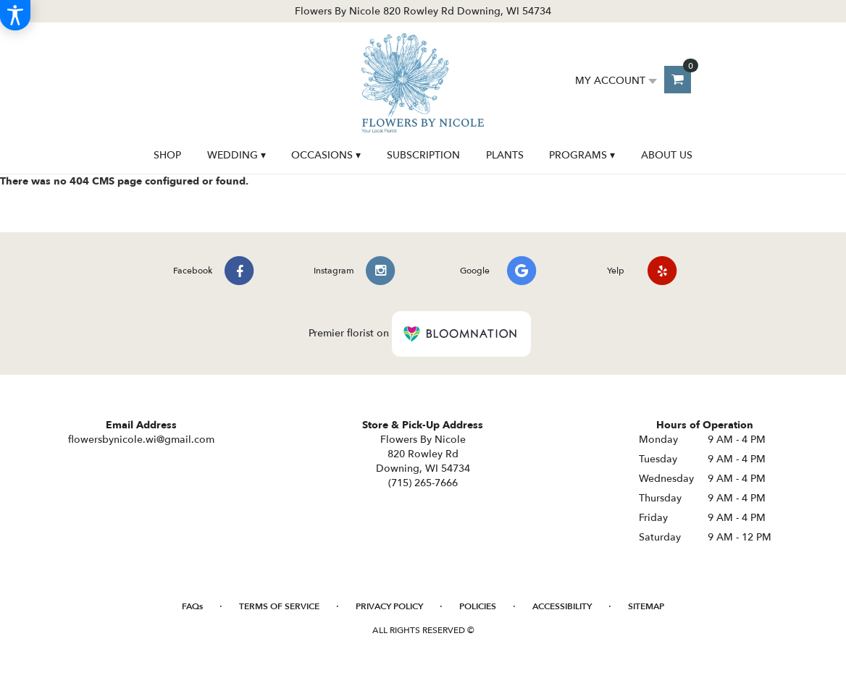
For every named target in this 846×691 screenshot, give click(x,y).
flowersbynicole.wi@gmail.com (141, 439)
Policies (477, 606)
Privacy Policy (389, 606)
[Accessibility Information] (15, 15)
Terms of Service (279, 606)
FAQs (192, 606)
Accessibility (562, 606)
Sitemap (646, 606)
